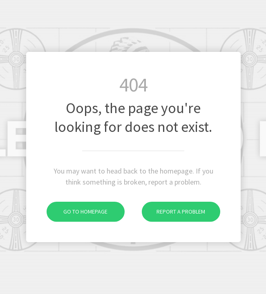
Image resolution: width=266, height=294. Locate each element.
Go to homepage (77, 211)
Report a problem (173, 211)
